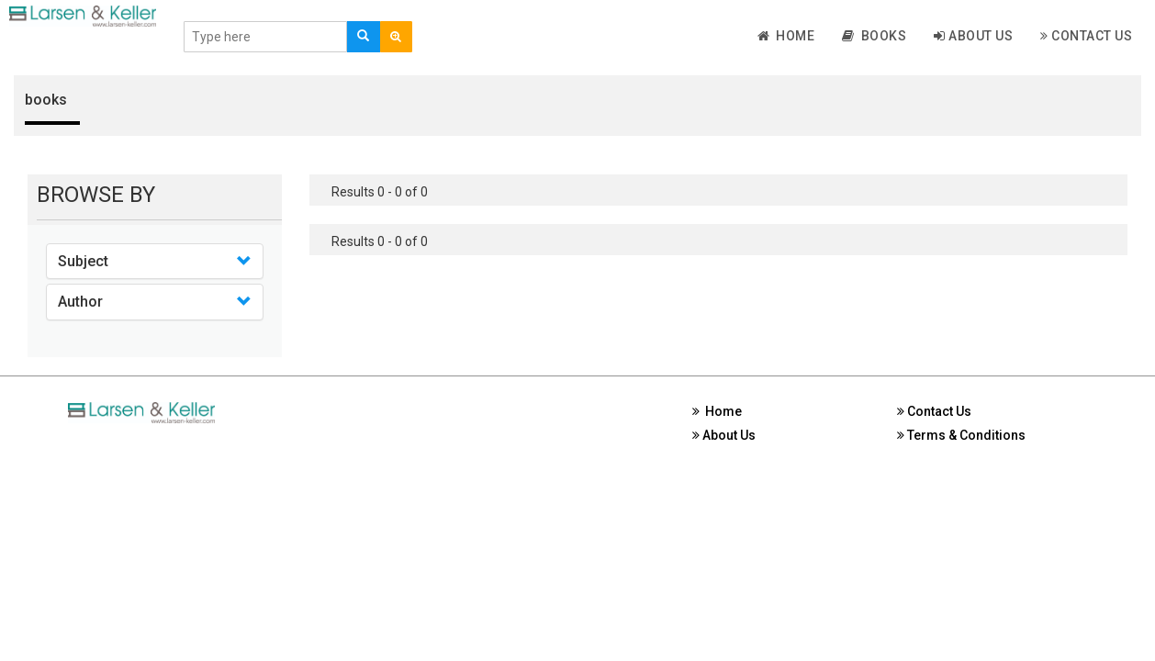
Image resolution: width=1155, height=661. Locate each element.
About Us (973, 35)
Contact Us (1086, 35)
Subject (83, 261)
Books (874, 35)
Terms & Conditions (961, 435)
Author (80, 301)
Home (786, 35)
